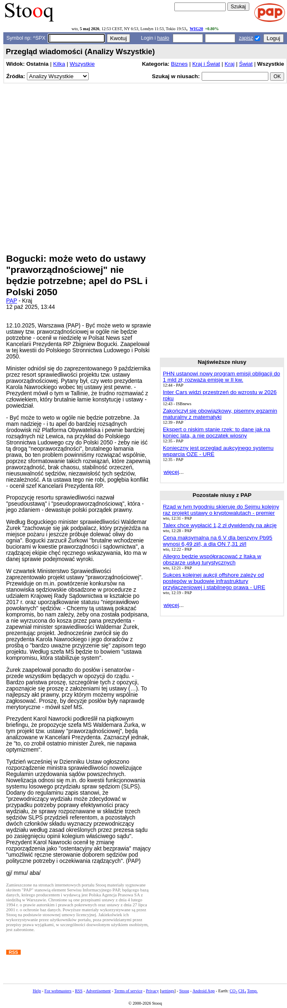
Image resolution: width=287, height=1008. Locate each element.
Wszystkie (82, 64)
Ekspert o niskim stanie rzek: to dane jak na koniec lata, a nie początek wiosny (216, 432)
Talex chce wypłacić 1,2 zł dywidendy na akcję (220, 525)
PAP (11, 301)
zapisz (246, 38)
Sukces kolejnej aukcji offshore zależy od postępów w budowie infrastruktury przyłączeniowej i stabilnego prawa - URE (214, 581)
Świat (246, 64)
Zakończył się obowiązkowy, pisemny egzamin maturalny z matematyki (220, 414)
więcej (171, 472)
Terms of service (128, 991)
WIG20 (196, 28)
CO (233, 991)
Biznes (179, 64)
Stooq (184, 991)
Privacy (152, 991)
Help (37, 991)
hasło (163, 38)
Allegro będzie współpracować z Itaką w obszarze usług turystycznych (212, 559)
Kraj (229, 64)
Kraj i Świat (206, 64)
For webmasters (57, 991)
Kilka (59, 64)
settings (168, 991)
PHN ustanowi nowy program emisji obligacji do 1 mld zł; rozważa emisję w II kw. (221, 376)
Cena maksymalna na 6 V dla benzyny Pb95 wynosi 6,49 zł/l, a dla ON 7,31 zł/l (217, 541)
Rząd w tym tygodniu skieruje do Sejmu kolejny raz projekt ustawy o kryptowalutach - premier (221, 510)
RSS (78, 991)
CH (242, 991)
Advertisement (98, 991)
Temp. (252, 991)
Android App (204, 991)
